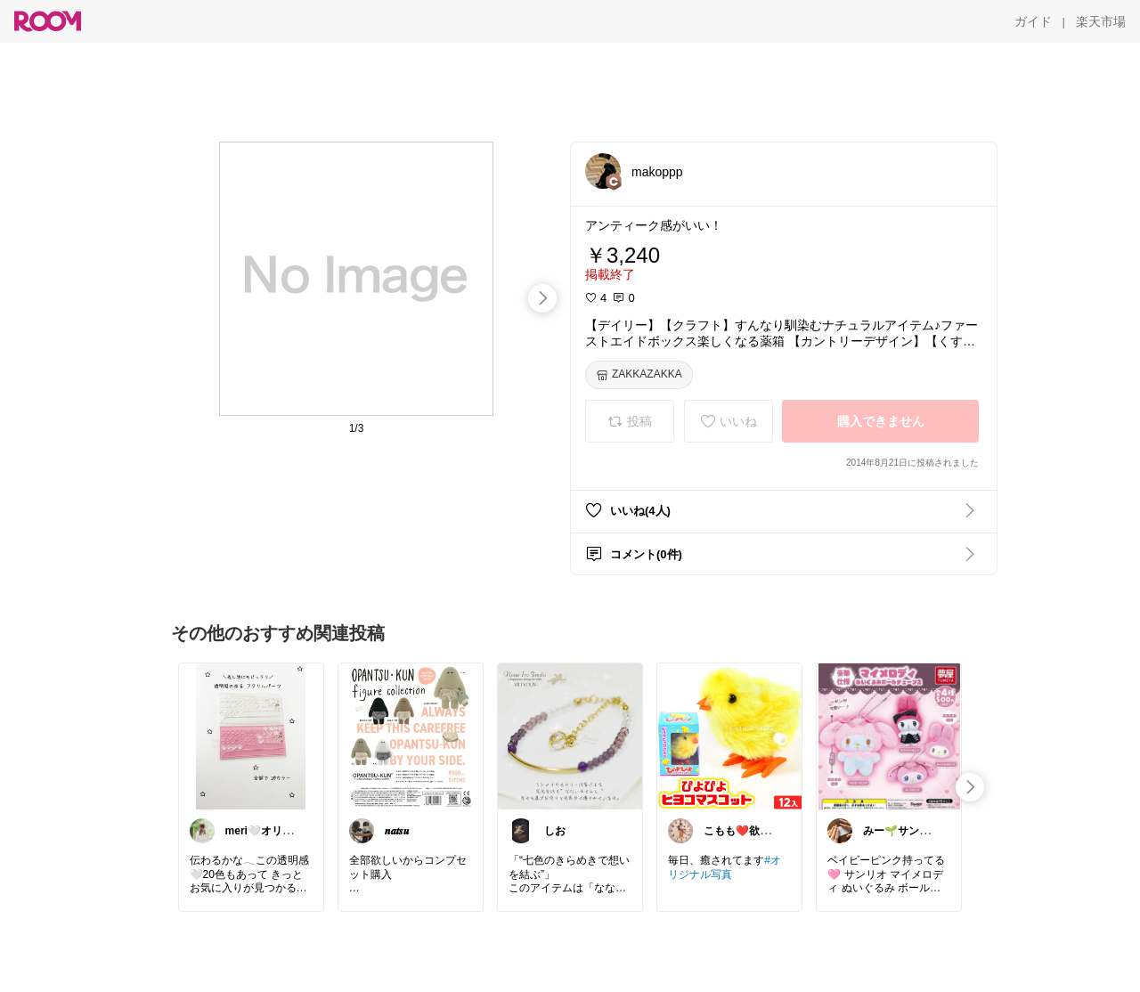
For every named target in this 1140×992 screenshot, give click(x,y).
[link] (251, 735)
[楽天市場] (1101, 21)
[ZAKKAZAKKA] (639, 375)
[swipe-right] (542, 298)
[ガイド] (1033, 21)
